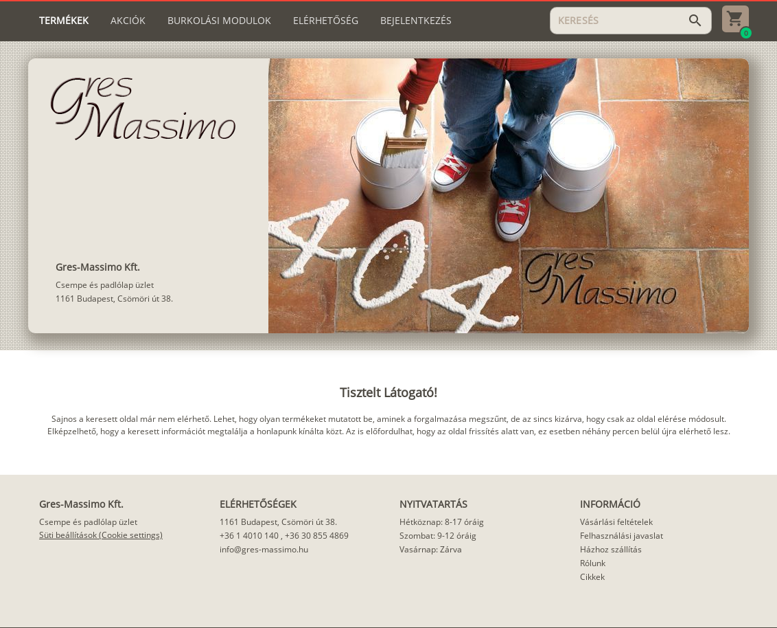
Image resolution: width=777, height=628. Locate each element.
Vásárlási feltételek (616, 522)
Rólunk (592, 563)
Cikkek (592, 577)
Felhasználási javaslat (621, 535)
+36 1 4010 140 (249, 535)
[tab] (64, 20)
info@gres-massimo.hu (264, 549)
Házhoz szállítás (611, 549)
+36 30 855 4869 (317, 535)
